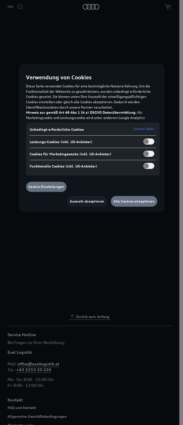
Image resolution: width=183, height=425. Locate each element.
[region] (92, 138)
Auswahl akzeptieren (87, 201)
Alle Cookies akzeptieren (134, 201)
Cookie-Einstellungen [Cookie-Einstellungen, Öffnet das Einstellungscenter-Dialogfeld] (46, 187)
